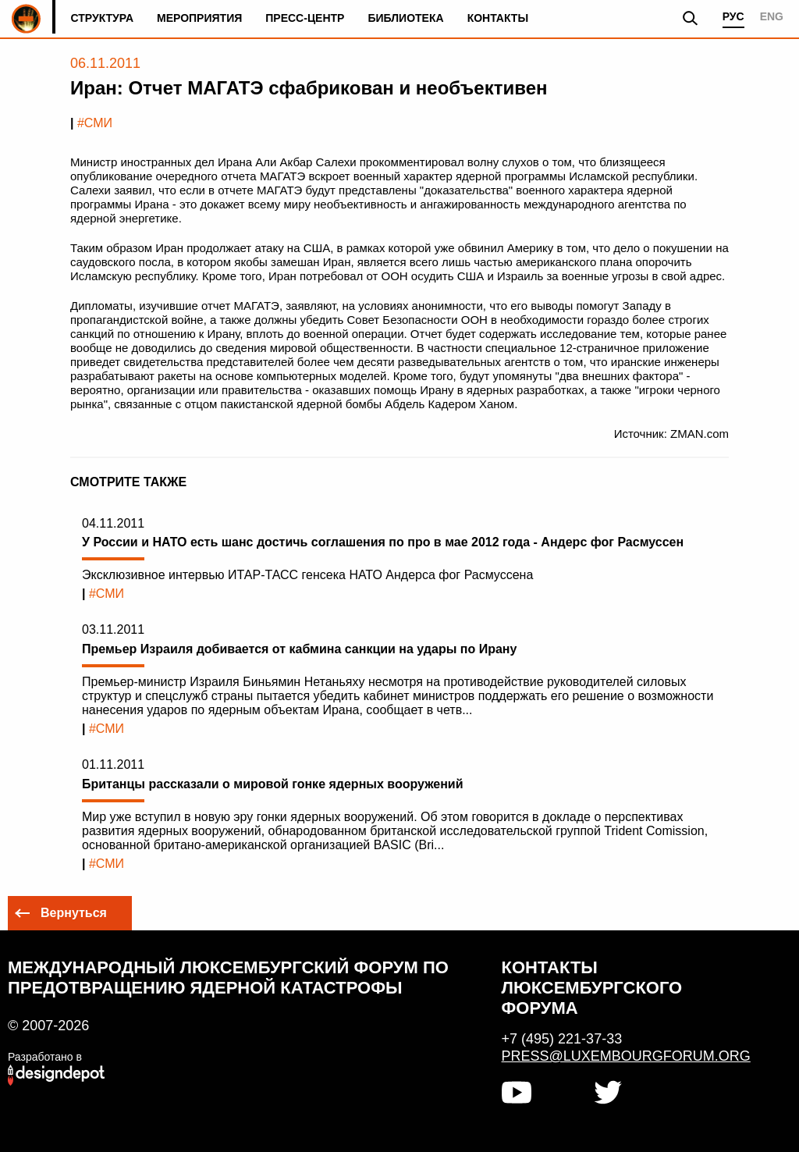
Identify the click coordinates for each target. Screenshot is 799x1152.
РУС (733, 16)
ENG (771, 16)
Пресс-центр (304, 18)
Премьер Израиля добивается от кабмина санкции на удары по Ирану (299, 649)
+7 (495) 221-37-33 (562, 1039)
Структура (101, 18)
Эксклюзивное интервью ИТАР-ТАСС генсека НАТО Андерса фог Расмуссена (307, 574)
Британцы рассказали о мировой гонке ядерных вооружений (272, 784)
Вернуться (74, 912)
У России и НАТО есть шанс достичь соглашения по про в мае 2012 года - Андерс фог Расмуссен (383, 542)
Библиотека (405, 18)
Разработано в (45, 1057)
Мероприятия (199, 18)
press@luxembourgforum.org (619, 1056)
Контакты (497, 18)
